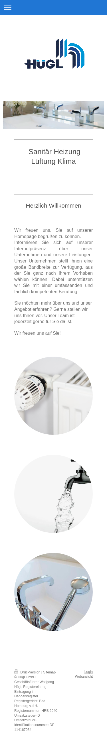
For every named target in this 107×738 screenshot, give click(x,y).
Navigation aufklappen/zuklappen (53, 7)
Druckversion (27, 672)
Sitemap (49, 672)
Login (88, 672)
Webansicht (84, 677)
